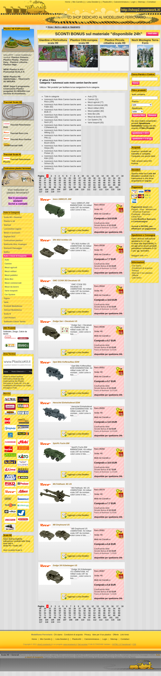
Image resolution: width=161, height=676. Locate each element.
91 (60, 187)
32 (104, 178)
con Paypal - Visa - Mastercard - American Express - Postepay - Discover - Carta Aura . (143, 212)
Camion (8, 264)
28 (84, 178)
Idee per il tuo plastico (142, 273)
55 (50, 183)
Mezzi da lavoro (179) (97, 117)
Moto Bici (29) (94, 114)
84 (109, 185)
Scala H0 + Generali (13, 217)
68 (114, 183)
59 (70, 183)
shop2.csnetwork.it (44, 644)
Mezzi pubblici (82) (96, 111)
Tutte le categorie (51, 96)
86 (119, 185)
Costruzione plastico (13, 240)
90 (55, 187)
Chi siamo (136, 265)
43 (75, 180)
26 (75, 178)
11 (88, 176)
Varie (6, 302)
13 (98, 176)
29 (89, 178)
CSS (134, 644)
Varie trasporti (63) (96, 122)
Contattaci (151, 2)
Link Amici (136, 278)
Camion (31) (93, 99)
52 (119, 180)
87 (40, 187)
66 (104, 183)
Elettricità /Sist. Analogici (15, 244)
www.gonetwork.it (70, 644)
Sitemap (141, 2)
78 (80, 185)
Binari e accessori (12, 233)
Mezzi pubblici (11, 275)
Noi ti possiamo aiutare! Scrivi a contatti (17, 201)
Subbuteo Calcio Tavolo (14, 321)
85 (114, 185)
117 (40, 192)
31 (99, 178)
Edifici (7, 252)
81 (94, 185)
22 (55, 178)
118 (46, 192)
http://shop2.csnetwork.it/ (140, 10)
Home (67, 2)
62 (84, 183)
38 (50, 180)
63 (89, 183)
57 (60, 183)
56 (55, 183)
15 (107, 176)
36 (40, 180)
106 (58, 189)
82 (99, 185)
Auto (7, 260)
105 (52, 189)
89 (50, 187)
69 (119, 183)
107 (64, 189)
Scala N (7, 314)
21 (50, 178)
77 (75, 185)
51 (114, 180)
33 (109, 178)
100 (104, 187)
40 (60, 180)
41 (65, 180)
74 (60, 185)
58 (65, 183)
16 (112, 176)
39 (55, 180)
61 (80, 183)
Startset (7, 225)
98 (94, 187)
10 (83, 176)
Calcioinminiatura (121, 2)
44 (80, 180)
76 (70, 185)
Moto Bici (9, 279)
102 (116, 187)
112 (94, 189)
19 (40, 178)
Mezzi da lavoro (12, 287)
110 (82, 189)
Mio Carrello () (78, 2)
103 (40, 189)
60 (75, 183)
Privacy (135, 270)
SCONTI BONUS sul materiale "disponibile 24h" (98, 34)
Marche (7, 394)
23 (60, 178)
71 (45, 185)
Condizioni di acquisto (142, 268)
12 (93, 176)
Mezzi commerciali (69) (98, 105)
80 (89, 185)
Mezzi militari (11, 271)
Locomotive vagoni (12, 229)
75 (65, 185)
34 (114, 178)
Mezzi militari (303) (96, 108)
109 (76, 189)
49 (104, 180)
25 (70, 178)
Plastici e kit (9, 221)
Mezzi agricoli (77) (95, 102)
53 (40, 183)
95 (80, 187)
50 (109, 180)
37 (45, 180)
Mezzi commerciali (13, 283)
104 (46, 189)
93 (70, 187)
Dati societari (83, 644)
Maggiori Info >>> (139, 255)
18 (122, 176)
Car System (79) (95, 120)
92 (65, 187)
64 (94, 183)
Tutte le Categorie (11, 213)
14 (102, 176)
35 (119, 178)
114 (106, 189)
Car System (10, 294)
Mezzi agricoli (11, 267)
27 (80, 178)
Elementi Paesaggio (13, 248)
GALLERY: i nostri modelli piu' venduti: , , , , (17, 60)
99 (99, 187)
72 (50, 185)
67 (109, 183)
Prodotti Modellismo (13, 306)
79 (84, 185)
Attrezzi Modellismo (13, 310)
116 (118, 189)
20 (45, 178)
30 (94, 178)
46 (89, 180)
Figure (7, 298)
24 (65, 178)
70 (40, 185)
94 (75, 187)
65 (99, 183)
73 (55, 185)
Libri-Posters (10, 318)
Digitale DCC (9, 237)
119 (52, 192)
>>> (58, 192)
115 (112, 189)
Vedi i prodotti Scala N (12, 550)
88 (45, 187)
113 (100, 189)
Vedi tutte (152, 33)
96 (84, 187)
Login (133, 2)
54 (45, 183)
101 (111, 187)
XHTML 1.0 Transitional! (121, 644)
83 (104, 185)
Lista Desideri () (93, 2)
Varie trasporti (11, 291)
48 (99, 180)
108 (70, 189)
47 (94, 180)
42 (70, 180)
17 (117, 176)
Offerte (135, 275)
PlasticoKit (107, 2)
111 (88, 189)
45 (84, 180)
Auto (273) (92, 96)
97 (89, 187)
